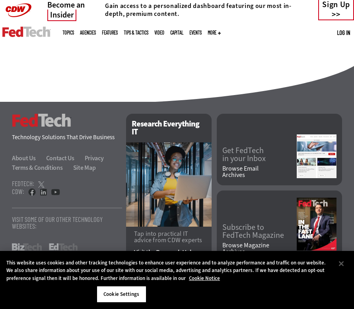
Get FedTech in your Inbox (244, 155)
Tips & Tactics (136, 32)
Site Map (84, 167)
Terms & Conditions (37, 167)
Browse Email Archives (240, 171)
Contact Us (60, 158)
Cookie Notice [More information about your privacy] (204, 278)
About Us (24, 158)
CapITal (176, 32)
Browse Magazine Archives (245, 248)
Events (195, 32)
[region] (177, 280)
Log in (343, 32)
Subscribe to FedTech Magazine (253, 231)
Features (110, 32)
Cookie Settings (121, 294)
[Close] (341, 263)
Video (159, 32)
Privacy (94, 158)
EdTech (63, 247)
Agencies (88, 32)
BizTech (27, 247)
